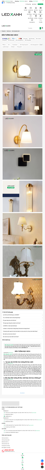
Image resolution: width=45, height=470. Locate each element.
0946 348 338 (9, 450)
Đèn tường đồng (28, 40)
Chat (22, 458)
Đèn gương (4, 40)
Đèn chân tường (11, 40)
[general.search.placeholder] (34, 28)
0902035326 (9, 1)
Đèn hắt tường (31, 38)
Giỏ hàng (32, 468)
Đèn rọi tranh (38, 38)
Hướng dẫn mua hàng (6, 445)
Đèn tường (25, 38)
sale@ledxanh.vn (8, 416)
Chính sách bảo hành (5, 439)
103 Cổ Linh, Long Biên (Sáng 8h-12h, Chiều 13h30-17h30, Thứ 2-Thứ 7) (20, 412)
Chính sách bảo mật (5, 443)
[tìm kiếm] (40, 28)
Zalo (4, 2)
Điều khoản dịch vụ (5, 441)
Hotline (22, 461)
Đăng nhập (29, 4)
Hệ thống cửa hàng (11, 2)
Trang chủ (22, 454)
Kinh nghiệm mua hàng (6, 447)
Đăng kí (35, 4)
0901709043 (35, 1)
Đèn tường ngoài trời (19, 40)
